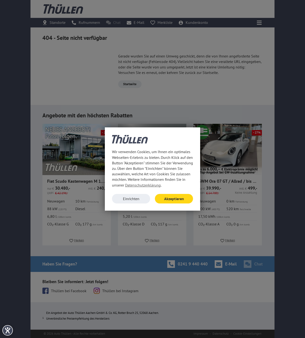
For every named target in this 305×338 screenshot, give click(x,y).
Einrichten (131, 198)
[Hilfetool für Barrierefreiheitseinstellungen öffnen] (7, 330)
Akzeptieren (174, 198)
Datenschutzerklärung (143, 185)
